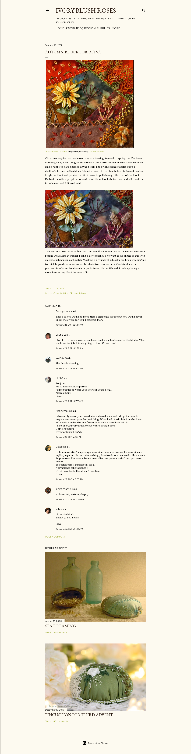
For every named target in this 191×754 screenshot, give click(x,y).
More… (117, 28)
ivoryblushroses (96, 151)
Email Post (59, 288)
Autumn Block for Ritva (56, 151)
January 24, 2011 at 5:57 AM (69, 368)
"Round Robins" (78, 293)
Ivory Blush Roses (86, 10)
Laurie (59, 334)
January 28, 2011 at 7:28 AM (70, 499)
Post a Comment (55, 536)
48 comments (61, 721)
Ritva (59, 509)
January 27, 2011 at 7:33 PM (69, 479)
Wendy (60, 358)
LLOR (59, 378)
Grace (59, 446)
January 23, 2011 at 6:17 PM (69, 324)
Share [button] (48, 288)
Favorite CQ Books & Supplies (88, 28)
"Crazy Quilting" (60, 293)
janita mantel (64, 489)
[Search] (144, 9)
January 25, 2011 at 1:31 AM (69, 437)
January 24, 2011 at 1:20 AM (69, 348)
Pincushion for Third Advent (79, 714)
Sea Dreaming (60, 626)
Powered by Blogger (95, 743)
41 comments (60, 632)
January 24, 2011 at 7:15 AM (69, 401)
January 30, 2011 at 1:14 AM (69, 529)
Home (60, 28)
